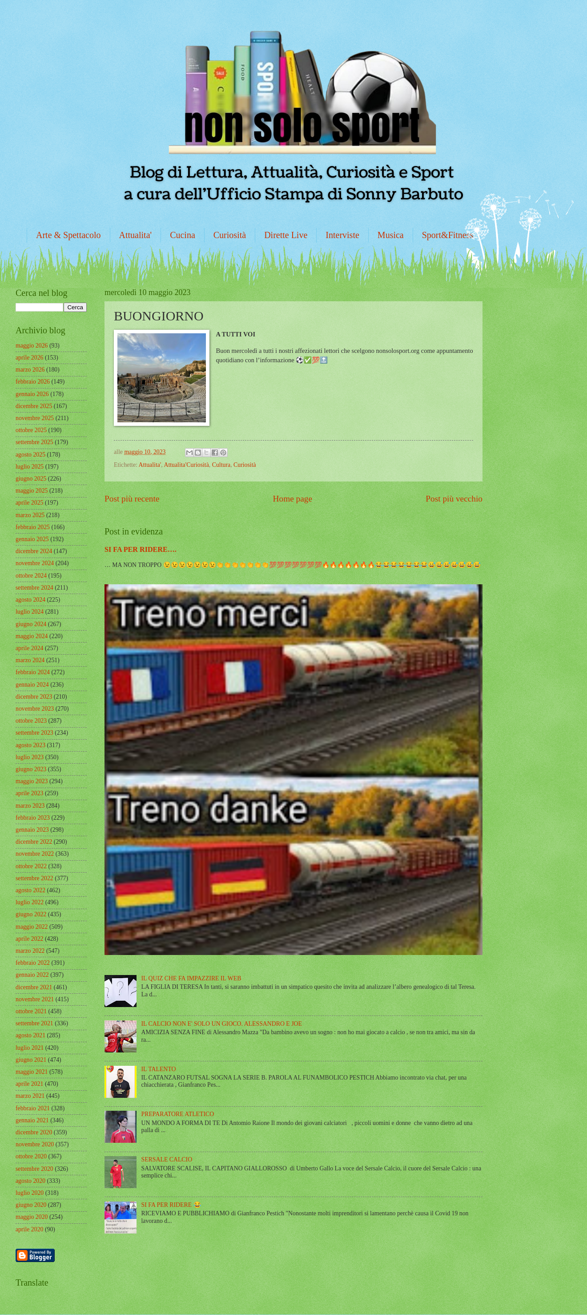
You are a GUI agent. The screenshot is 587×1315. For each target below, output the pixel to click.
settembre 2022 (34, 878)
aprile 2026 (29, 357)
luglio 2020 (30, 1193)
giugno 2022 (31, 914)
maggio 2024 (32, 636)
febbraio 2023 (33, 817)
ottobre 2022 (31, 866)
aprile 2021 (29, 1083)
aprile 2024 (29, 648)
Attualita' (135, 235)
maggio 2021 (32, 1071)
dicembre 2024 (34, 551)
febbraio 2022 (33, 962)
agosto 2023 (30, 745)
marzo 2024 (30, 660)
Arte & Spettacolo (68, 235)
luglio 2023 (30, 757)
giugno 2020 (31, 1205)
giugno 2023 (31, 769)
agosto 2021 (30, 1035)
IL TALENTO (158, 1069)
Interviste (342, 235)
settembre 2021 (34, 1023)
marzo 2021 (30, 1095)
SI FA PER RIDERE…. (141, 549)
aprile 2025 (29, 502)
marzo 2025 (30, 515)
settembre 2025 (34, 442)
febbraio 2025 (33, 527)
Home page (292, 498)
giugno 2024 (31, 624)
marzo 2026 (30, 369)
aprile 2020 (29, 1229)
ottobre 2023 (31, 720)
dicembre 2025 (34, 406)
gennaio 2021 (32, 1120)
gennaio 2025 (32, 539)
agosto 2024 (30, 599)
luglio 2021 (30, 1047)
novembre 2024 (35, 563)
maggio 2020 (32, 1217)
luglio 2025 (30, 466)
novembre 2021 (35, 999)
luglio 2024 (30, 611)
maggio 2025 (32, 490)
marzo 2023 (30, 805)
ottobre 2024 (31, 575)
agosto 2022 (30, 890)
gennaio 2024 (32, 684)
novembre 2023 (35, 708)
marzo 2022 (30, 950)
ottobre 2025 (31, 430)
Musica (391, 235)
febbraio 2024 (33, 672)
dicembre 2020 (34, 1132)
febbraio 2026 (33, 381)
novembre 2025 (35, 418)
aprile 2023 (29, 793)
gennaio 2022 (32, 974)
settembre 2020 (34, 1168)
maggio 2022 (32, 926)
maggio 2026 (32, 345)
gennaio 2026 (32, 394)
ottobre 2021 (31, 1011)
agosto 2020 (30, 1180)
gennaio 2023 (32, 829)
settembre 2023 (34, 732)
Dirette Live (285, 235)
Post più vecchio (454, 498)
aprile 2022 (29, 938)
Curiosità (229, 235)
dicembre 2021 (34, 987)
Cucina (182, 235)
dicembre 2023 (34, 696)
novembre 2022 (35, 853)
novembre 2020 (35, 1144)
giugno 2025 (31, 478)
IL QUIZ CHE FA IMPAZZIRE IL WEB (191, 978)
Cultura (221, 464)
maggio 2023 (32, 781)
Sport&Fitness (448, 235)
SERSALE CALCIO (167, 1159)
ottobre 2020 (31, 1156)
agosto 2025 (30, 454)
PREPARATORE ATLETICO (177, 1114)
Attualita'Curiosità (186, 464)
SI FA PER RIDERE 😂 (171, 1205)
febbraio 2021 (33, 1108)
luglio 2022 (30, 902)
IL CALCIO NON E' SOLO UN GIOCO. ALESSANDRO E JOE (221, 1023)
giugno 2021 (31, 1059)
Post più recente (132, 498)
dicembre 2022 (34, 841)
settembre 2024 (34, 587)
